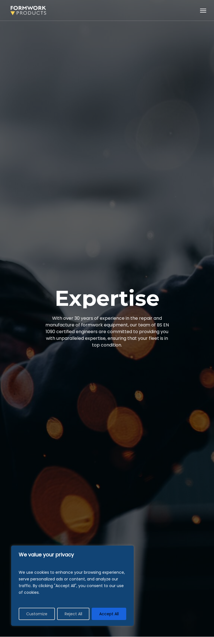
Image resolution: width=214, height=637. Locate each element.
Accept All (109, 614)
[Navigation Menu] (203, 10)
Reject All (73, 614)
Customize (36, 614)
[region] (72, 586)
